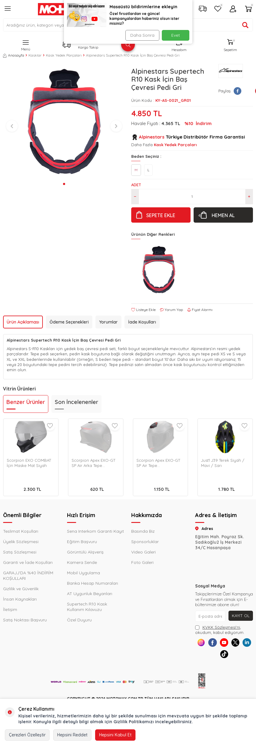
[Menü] (7, 11)
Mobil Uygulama (83, 573)
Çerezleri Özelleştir (27, 735)
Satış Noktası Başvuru (25, 620)
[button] (64, 184)
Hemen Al (223, 215)
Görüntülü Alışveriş (85, 552)
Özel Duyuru (79, 620)
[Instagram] (203, 643)
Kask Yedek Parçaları (64, 55)
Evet (175, 35)
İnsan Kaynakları (20, 599)
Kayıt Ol (241, 615)
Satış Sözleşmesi (19, 552)
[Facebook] (217, 643)
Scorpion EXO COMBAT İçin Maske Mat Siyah (29, 463)
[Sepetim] (248, 9)
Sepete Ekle (160, 215)
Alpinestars (152, 137)
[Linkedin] (217, 657)
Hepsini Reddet (72, 735)
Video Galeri (143, 552)
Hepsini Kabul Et (115, 735)
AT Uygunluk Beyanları (89, 593)
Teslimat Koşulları (20, 531)
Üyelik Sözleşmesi (21, 541)
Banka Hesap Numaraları (92, 583)
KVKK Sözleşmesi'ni (221, 627)
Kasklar (35, 55)
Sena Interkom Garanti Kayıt (95, 531)
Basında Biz (143, 531)
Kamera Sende (82, 562)
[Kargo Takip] (202, 9)
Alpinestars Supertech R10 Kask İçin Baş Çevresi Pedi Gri (133, 55)
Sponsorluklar (145, 541)
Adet (136, 184)
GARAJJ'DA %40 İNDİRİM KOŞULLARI (28, 575)
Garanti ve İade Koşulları (28, 562)
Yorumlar (108, 322)
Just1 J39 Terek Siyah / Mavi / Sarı (222, 463)
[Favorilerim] (217, 9)
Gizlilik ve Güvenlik (21, 588)
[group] (64, 122)
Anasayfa (13, 55)
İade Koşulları (142, 322)
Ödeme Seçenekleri (69, 322)
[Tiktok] (230, 657)
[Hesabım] (233, 9)
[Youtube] (230, 643)
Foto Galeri (142, 562)
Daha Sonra (142, 35)
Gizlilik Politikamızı (133, 721)
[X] (244, 643)
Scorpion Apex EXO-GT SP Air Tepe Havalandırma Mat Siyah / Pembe (159, 463)
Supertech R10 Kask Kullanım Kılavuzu (87, 606)
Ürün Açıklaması (23, 322)
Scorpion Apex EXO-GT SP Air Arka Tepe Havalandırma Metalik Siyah (93, 463)
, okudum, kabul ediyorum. (219, 630)
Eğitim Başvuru (82, 541)
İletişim (10, 609)
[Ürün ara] (245, 25)
